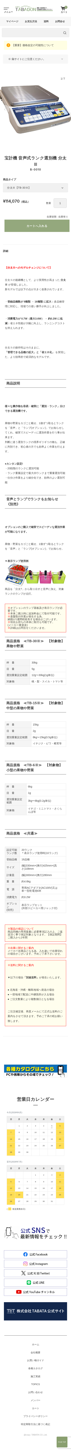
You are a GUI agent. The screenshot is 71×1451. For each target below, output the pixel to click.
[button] (4, 109)
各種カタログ (35, 1368)
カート (35, 1408)
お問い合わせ (35, 1392)
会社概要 (35, 1352)
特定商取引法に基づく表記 (35, 1424)
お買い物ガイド (35, 1360)
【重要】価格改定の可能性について (32, 45)
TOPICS (35, 1384)
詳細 (5, 250)
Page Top (62, 1442)
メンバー (35, 1400)
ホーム (35, 1344)
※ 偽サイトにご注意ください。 (27, 59)
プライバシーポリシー (35, 1416)
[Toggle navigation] (5, 8)
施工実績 (35, 1376)
